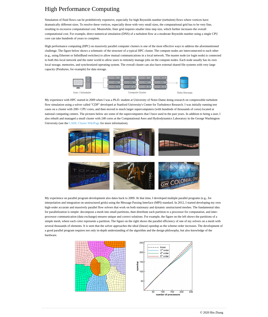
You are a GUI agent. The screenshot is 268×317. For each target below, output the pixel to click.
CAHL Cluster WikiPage (84, 123)
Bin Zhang (216, 312)
